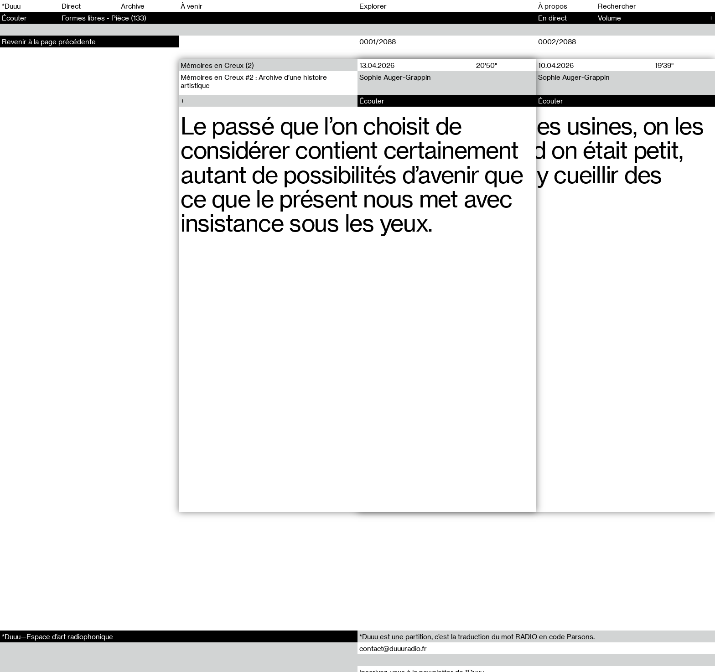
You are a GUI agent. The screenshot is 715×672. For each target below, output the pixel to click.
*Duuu (11, 6)
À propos (552, 6)
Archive (133, 6)
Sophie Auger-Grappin (395, 77)
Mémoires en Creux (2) (217, 65)
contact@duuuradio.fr (393, 648)
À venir (191, 6)
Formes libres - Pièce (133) (104, 18)
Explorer (373, 6)
